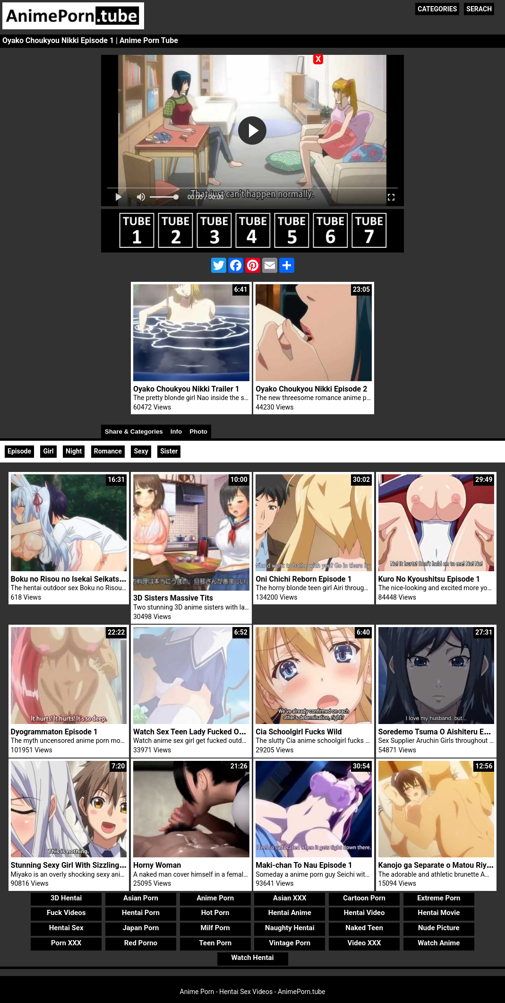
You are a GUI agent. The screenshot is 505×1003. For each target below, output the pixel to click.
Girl (48, 451)
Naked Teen (364, 928)
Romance (108, 451)
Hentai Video (364, 912)
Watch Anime (439, 943)
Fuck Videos (66, 912)
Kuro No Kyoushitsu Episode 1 (429, 579)
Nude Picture (439, 928)
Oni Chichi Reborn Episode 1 (303, 579)
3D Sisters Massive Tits (173, 597)
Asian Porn (140, 898)
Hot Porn (215, 912)
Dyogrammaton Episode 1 (54, 731)
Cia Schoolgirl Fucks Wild (299, 731)
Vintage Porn (290, 943)
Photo (198, 431)
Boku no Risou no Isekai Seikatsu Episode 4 (85, 579)
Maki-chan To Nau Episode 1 (304, 865)
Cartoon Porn (364, 898)
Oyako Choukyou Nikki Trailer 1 (186, 388)
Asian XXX (289, 898)
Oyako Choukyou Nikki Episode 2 (311, 388)
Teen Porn (215, 943)
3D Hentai (66, 898)
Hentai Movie (439, 912)
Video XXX (364, 943)
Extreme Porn (438, 898)
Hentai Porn (141, 912)
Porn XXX (66, 943)
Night (74, 451)
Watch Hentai (252, 957)
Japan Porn (140, 928)
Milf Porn (215, 928)
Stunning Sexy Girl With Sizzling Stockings (83, 865)
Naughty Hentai (290, 928)
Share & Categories (134, 431)
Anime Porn (215, 898)
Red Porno (140, 943)
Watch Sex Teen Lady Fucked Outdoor (197, 731)
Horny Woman (157, 865)
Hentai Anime (289, 912)
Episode (19, 451)
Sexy (141, 451)
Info (176, 431)
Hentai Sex (66, 928)
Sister (169, 451)
